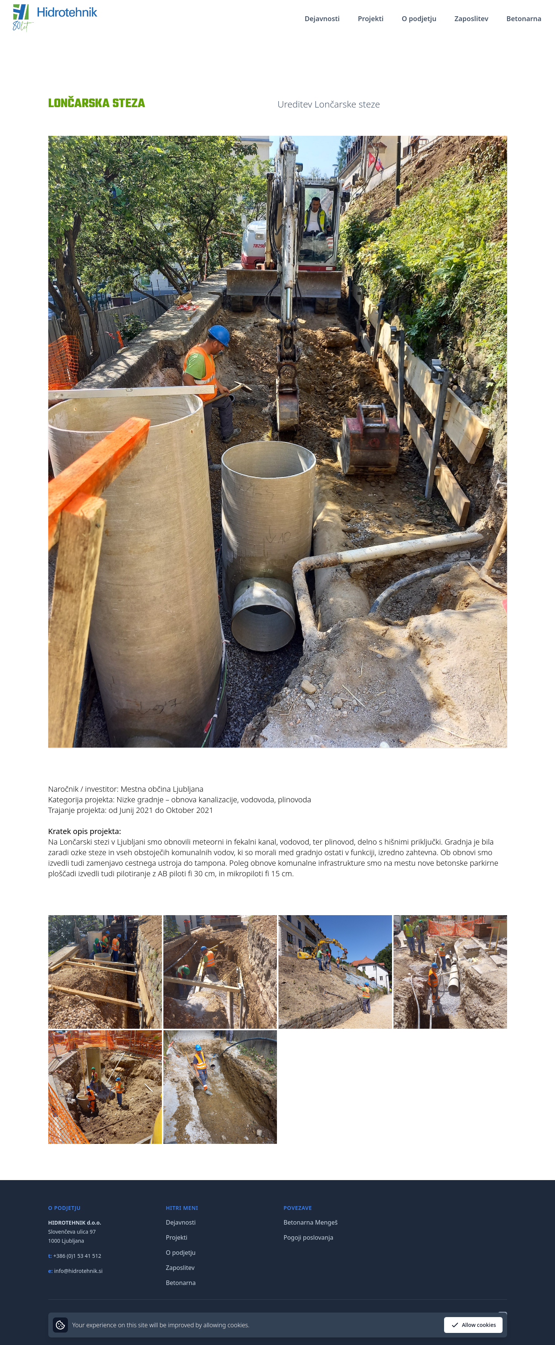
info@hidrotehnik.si (78, 1270)
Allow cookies (473, 1325)
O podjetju (419, 18)
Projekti (370, 18)
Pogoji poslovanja (309, 1237)
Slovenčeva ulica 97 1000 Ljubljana (74, 1231)
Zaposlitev (472, 18)
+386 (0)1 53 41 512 (77, 1255)
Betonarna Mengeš (311, 1222)
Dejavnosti (322, 18)
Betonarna (523, 18)
